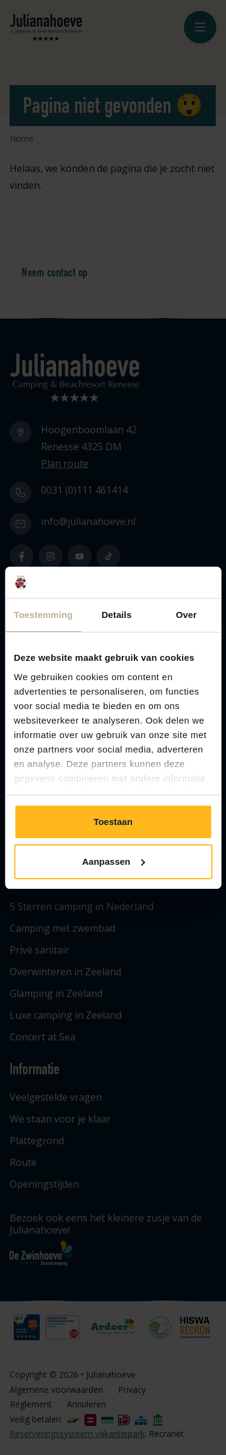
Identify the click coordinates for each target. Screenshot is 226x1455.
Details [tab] (116, 615)
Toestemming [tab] (43, 615)
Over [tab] (186, 615)
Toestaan (113, 822)
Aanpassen (113, 861)
